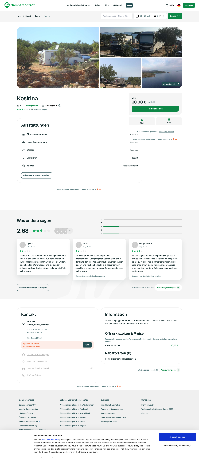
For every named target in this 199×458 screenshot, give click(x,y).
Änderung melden (166, 131)
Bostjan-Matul (145, 243)
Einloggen (189, 5)
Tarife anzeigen (155, 108)
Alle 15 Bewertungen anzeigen (33, 287)
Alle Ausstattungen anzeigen (36, 175)
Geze (85, 243)
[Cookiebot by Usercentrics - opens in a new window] (16, 453)
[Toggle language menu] (179, 5)
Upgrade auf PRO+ (88, 189)
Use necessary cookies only (177, 430)
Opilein (30, 243)
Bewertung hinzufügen (168, 287)
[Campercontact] (19, 5)
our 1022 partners (50, 424)
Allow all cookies (177, 422)
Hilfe (170, 5)
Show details (40, 453)
